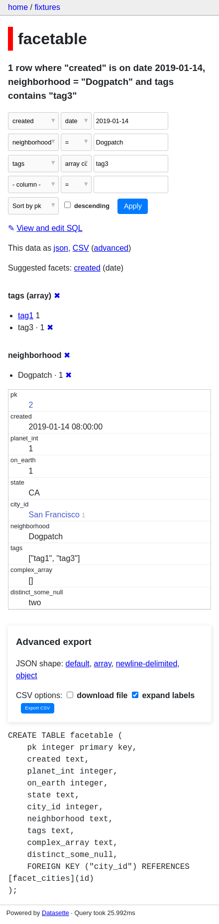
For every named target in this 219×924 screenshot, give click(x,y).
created (87, 268)
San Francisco (54, 514)
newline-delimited (147, 663)
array (102, 663)
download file (97, 695)
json (61, 248)
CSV (81, 248)
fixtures (47, 7)
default (78, 663)
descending (87, 206)
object (26, 675)
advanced (111, 248)
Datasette (55, 913)
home (18, 7)
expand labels (163, 695)
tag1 (25, 315)
